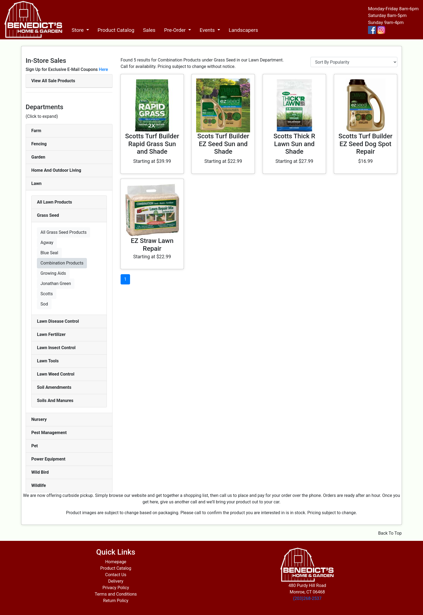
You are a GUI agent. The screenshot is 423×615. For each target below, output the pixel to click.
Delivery (115, 581)
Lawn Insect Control (56, 347)
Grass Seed (48, 215)
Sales (149, 30)
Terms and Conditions (116, 594)
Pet (34, 445)
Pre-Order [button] (175, 30)
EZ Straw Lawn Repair (152, 244)
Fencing (39, 143)
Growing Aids (53, 273)
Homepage (115, 561)
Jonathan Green (55, 283)
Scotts (46, 293)
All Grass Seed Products (63, 232)
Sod (44, 304)
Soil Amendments (54, 387)
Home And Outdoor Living (56, 170)
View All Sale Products (53, 80)
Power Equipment (48, 459)
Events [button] (208, 30)
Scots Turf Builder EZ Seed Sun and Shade (223, 144)
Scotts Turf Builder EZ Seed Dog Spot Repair (366, 144)
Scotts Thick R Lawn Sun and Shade (294, 144)
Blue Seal (49, 252)
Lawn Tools (48, 360)
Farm (36, 130)
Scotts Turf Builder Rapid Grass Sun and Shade (152, 144)
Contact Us (116, 574)
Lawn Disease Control (58, 321)
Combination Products (61, 263)
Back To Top (390, 533)
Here (103, 69)
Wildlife (38, 485)
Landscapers (243, 30)
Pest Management (49, 432)
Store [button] (78, 30)
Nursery (39, 419)
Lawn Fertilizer (51, 334)
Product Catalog (116, 30)
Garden (38, 157)
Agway (46, 242)
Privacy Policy (116, 587)
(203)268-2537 (307, 598)
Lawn (36, 183)
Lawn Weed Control (55, 374)
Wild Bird (40, 472)
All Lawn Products (54, 202)
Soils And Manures (55, 400)
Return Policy (115, 600)
